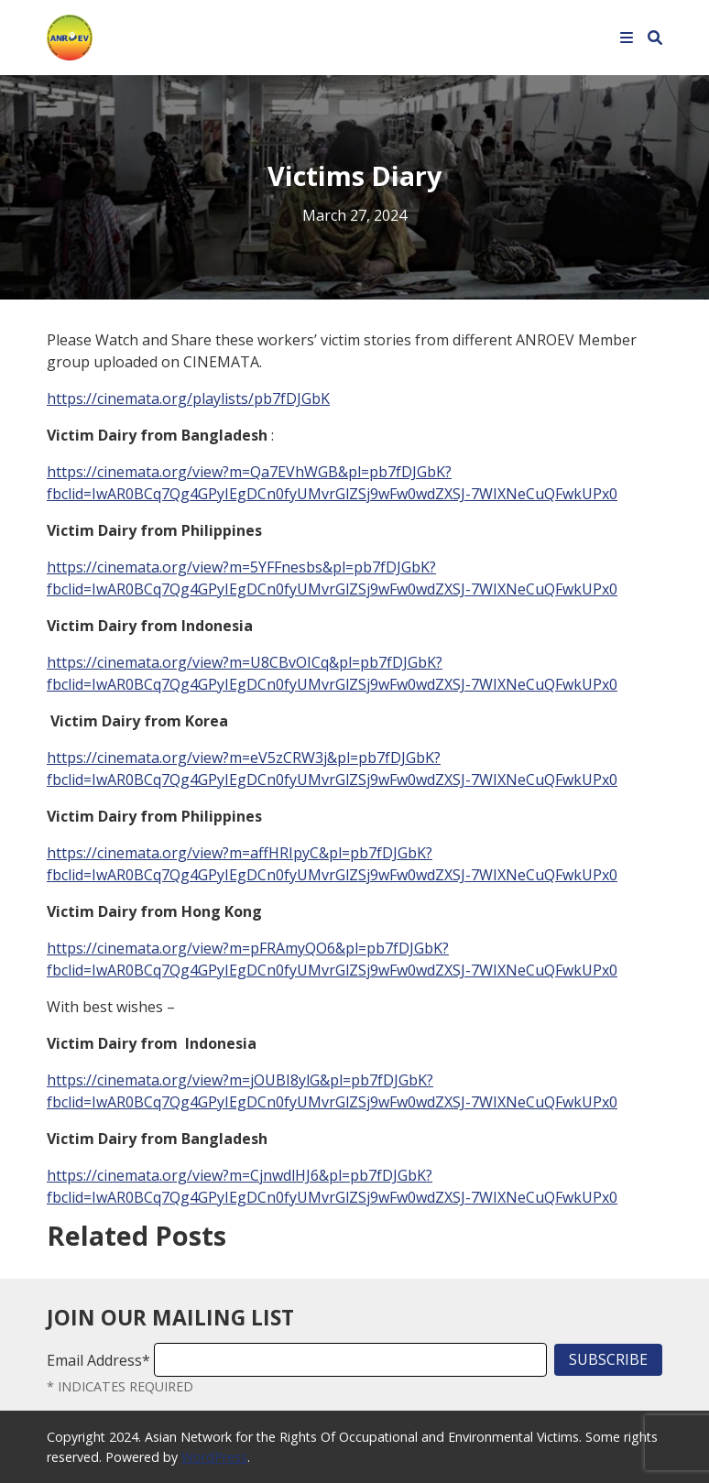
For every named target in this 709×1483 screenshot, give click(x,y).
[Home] (70, 36)
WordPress (214, 1457)
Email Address (98, 1360)
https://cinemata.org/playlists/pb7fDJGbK (188, 398)
